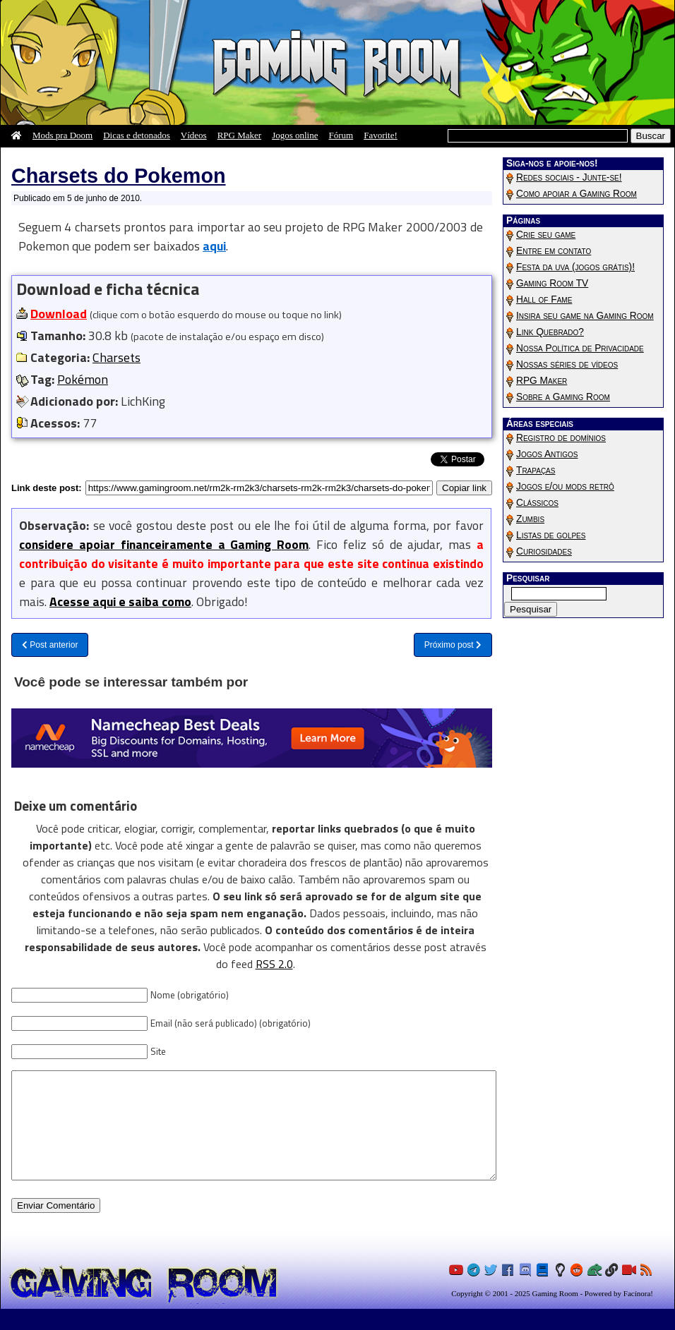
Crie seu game (545, 234)
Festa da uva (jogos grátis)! (575, 267)
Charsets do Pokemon (118, 175)
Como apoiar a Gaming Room (576, 193)
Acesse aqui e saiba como (120, 601)
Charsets (116, 357)
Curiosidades (544, 551)
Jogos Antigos (547, 454)
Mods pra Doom (62, 135)
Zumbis (530, 519)
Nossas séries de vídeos (567, 364)
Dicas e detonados (136, 135)
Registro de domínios (561, 438)
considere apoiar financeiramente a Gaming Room (164, 544)
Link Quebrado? (550, 332)
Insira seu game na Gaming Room (585, 315)
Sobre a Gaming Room (563, 397)
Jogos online (295, 135)
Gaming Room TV (552, 283)
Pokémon (82, 379)
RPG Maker (239, 135)
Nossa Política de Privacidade (580, 348)
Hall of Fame (544, 299)
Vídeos (194, 135)
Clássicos (537, 502)
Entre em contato (553, 251)
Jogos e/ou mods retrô (565, 486)
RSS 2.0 (274, 963)
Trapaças (535, 470)
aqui (214, 245)
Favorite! (381, 135)
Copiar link (464, 486)
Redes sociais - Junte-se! (569, 177)
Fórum (341, 135)
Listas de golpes (550, 535)
